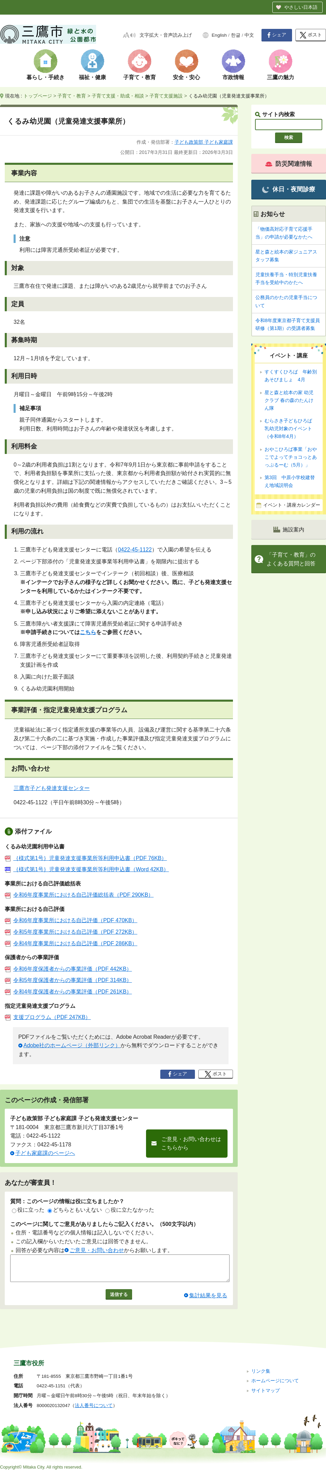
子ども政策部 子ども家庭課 (204, 142)
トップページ (37, 96)
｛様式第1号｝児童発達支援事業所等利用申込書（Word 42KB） (87, 869)
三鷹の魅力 (280, 77)
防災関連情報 (288, 163)
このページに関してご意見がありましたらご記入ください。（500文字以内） (104, 1224)
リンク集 (260, 1371)
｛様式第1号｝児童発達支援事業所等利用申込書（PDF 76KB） (86, 858)
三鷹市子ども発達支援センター (52, 788)
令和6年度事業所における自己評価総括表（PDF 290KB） (79, 895)
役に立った (28, 1210)
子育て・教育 (139, 77)
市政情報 (233, 77)
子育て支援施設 (166, 96)
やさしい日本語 (301, 7)
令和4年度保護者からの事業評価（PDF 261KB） (68, 992)
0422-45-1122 (135, 549)
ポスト (311, 35)
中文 (249, 35)
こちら (88, 632)
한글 (235, 35)
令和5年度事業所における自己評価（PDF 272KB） (71, 932)
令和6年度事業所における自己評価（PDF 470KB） (71, 920)
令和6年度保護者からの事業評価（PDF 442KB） (68, 969)
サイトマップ (265, 1390)
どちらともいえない (75, 1210)
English (219, 35)
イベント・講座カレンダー (291, 505)
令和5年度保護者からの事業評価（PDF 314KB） (68, 980)
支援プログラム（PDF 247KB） (48, 1017)
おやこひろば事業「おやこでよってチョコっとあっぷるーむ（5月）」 (291, 457)
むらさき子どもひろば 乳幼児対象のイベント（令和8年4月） (291, 428)
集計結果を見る (208, 1300)
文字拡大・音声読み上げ (166, 35)
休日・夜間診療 (288, 189)
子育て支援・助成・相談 (118, 96)
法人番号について (94, 1405)
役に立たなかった (129, 1210)
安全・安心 (186, 77)
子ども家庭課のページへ (45, 1153)
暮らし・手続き (45, 77)
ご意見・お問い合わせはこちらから (191, 1143)
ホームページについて (275, 1380)
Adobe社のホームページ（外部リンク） (72, 1045)
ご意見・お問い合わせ (97, 1250)
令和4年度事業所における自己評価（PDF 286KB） (71, 943)
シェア (276, 35)
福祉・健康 (92, 77)
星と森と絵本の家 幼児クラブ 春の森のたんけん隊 (289, 400)
